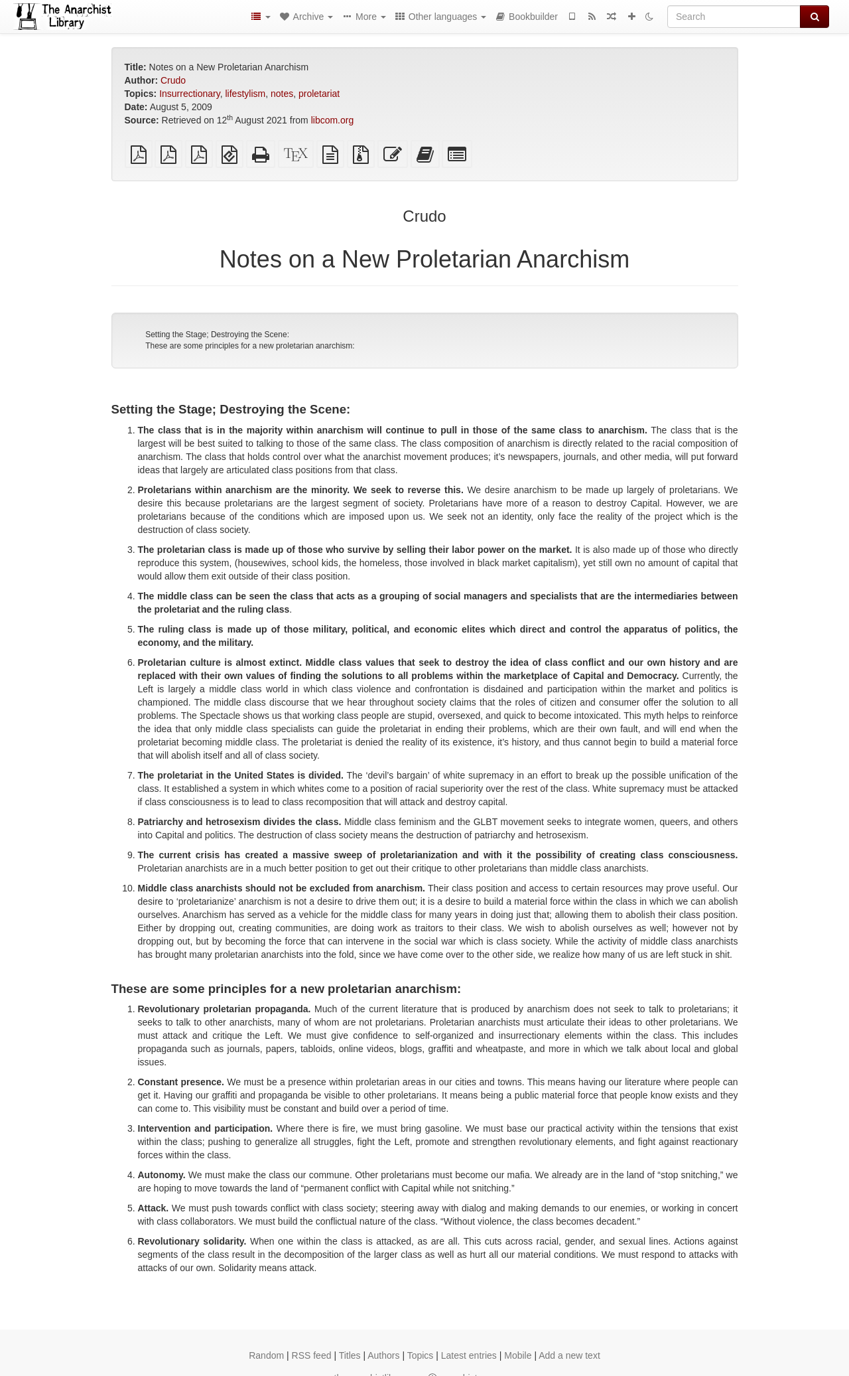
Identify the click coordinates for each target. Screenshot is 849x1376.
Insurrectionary (189, 93)
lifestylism (245, 93)
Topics (420, 1355)
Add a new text (569, 1355)
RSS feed (312, 1355)
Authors (383, 1355)
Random (266, 1355)
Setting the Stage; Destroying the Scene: (217, 334)
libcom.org (332, 120)
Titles (350, 1355)
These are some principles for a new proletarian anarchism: (249, 345)
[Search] (734, 16)
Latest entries (469, 1355)
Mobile (517, 1355)
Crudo (173, 80)
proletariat (319, 93)
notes (282, 93)
